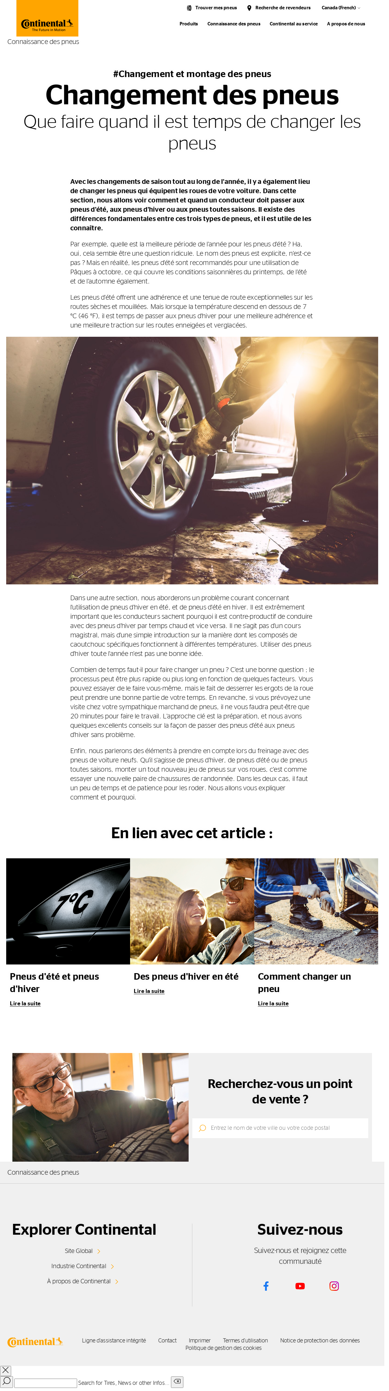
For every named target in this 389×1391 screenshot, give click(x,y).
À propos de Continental (79, 1280)
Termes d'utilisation (329, 1339)
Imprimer (265, 1339)
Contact (213, 1339)
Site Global (79, 1250)
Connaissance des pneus (234, 24)
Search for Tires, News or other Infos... (123, 1381)
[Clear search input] (177, 1380)
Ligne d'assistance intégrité (141, 1339)
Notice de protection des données (179, 1347)
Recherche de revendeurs (283, 8)
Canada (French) (339, 8)
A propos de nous (346, 24)
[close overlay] (5, 1369)
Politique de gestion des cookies (289, 1347)
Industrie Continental (78, 1265)
